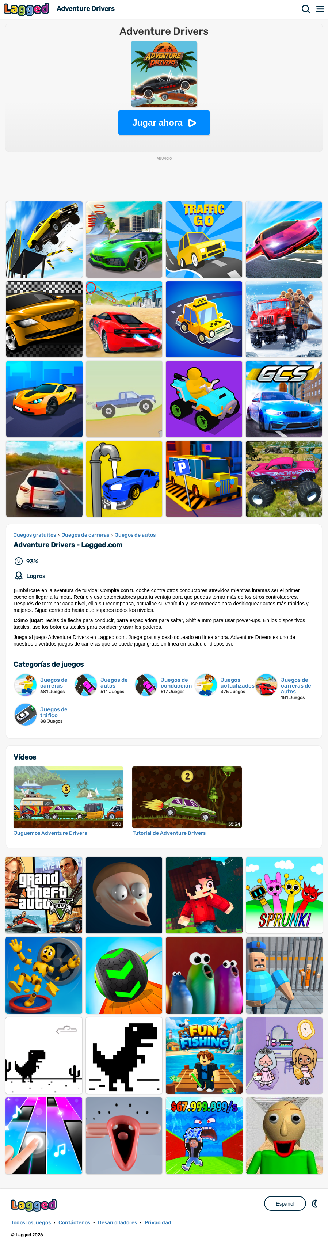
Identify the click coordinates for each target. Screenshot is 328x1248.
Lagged (27, 9)
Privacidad (158, 1223)
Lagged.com (34, 1205)
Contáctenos (74, 1223)
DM (315, 1203)
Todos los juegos (31, 1223)
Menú (320, 9)
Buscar (306, 9)
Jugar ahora (157, 123)
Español (285, 1204)
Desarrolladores (117, 1223)
